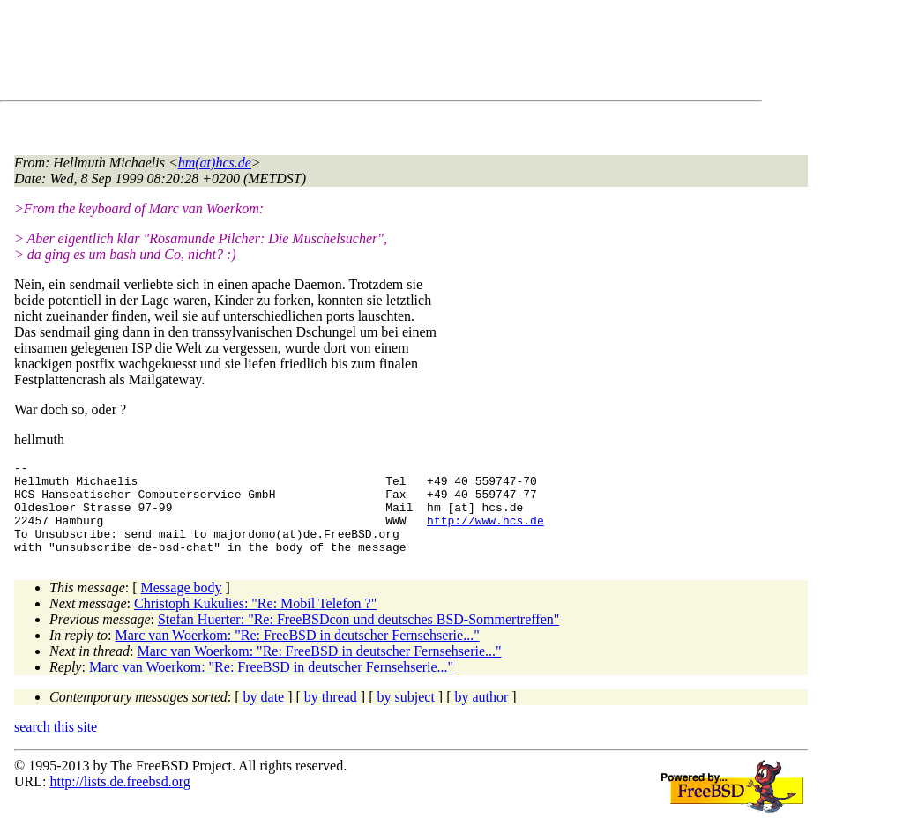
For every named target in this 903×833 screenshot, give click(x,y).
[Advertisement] (335, 53)
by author (481, 715)
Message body (181, 606)
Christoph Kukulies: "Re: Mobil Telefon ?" (255, 621)
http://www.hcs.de (485, 533)
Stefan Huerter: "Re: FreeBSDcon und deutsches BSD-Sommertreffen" (358, 637)
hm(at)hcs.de (214, 162)
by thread (330, 715)
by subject (406, 715)
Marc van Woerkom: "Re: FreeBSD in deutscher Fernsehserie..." (298, 653)
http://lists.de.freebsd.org (119, 799)
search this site (55, 745)
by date (264, 715)
